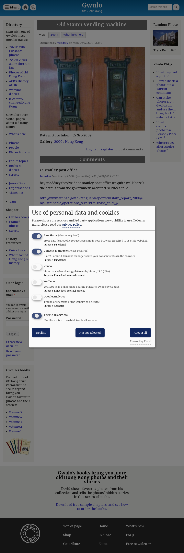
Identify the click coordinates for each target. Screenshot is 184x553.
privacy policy (71, 224)
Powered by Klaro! (140, 341)
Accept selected (90, 332)
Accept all (140, 332)
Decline (41, 332)
